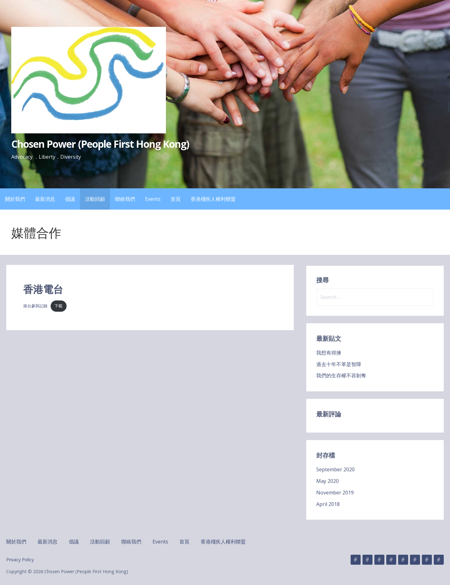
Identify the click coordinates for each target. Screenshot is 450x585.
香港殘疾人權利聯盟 (213, 199)
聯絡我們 (125, 199)
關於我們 (15, 199)
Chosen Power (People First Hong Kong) (100, 144)
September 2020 (335, 469)
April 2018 (328, 504)
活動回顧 (95, 199)
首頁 (176, 199)
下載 (58, 306)
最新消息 (45, 199)
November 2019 (335, 492)
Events (153, 199)
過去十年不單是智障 (338, 364)
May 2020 (327, 481)
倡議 (70, 199)
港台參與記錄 (35, 306)
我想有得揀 (328, 352)
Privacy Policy (20, 560)
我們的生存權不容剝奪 (341, 375)
